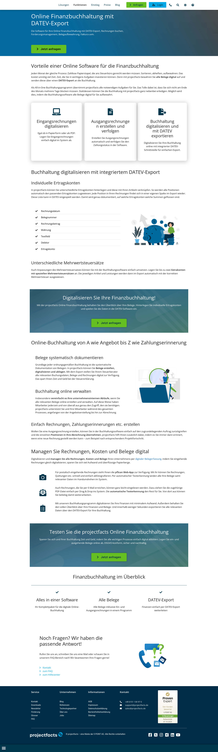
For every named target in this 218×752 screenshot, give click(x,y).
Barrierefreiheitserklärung (99, 712)
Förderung (35, 712)
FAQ (33, 719)
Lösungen (63, 4)
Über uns (63, 712)
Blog (117, 4)
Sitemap (91, 715)
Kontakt (34, 701)
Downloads (36, 705)
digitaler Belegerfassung (148, 458)
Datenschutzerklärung (97, 708)
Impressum (93, 705)
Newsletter (35, 708)
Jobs (62, 715)
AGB (90, 701)
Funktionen (80, 4)
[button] (4, 748)
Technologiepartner (68, 708)
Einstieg (95, 4)
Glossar (34, 715)
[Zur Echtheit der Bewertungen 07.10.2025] (168, 720)
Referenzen (64, 705)
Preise (107, 4)
